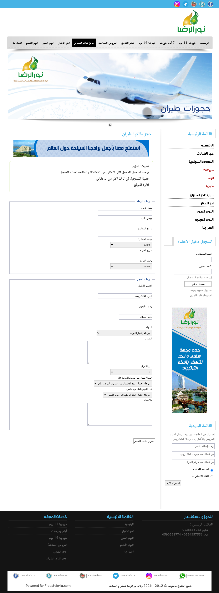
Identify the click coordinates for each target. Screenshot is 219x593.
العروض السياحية (107, 42)
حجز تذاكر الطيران (84, 42)
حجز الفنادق (127, 42)
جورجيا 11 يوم (187, 42)
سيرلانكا (208, 170)
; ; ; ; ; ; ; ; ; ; (131, 372)
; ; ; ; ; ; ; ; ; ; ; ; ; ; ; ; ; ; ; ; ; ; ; (131, 245)
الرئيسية (204, 42)
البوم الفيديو (32, 42)
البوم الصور (48, 42)
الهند (211, 178)
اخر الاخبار (64, 42)
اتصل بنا (17, 42)
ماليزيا (210, 186)
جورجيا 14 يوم (147, 42)
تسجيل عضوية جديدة (201, 290)
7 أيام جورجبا (167, 42)
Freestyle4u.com (58, 585)
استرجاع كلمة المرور (201, 295)
